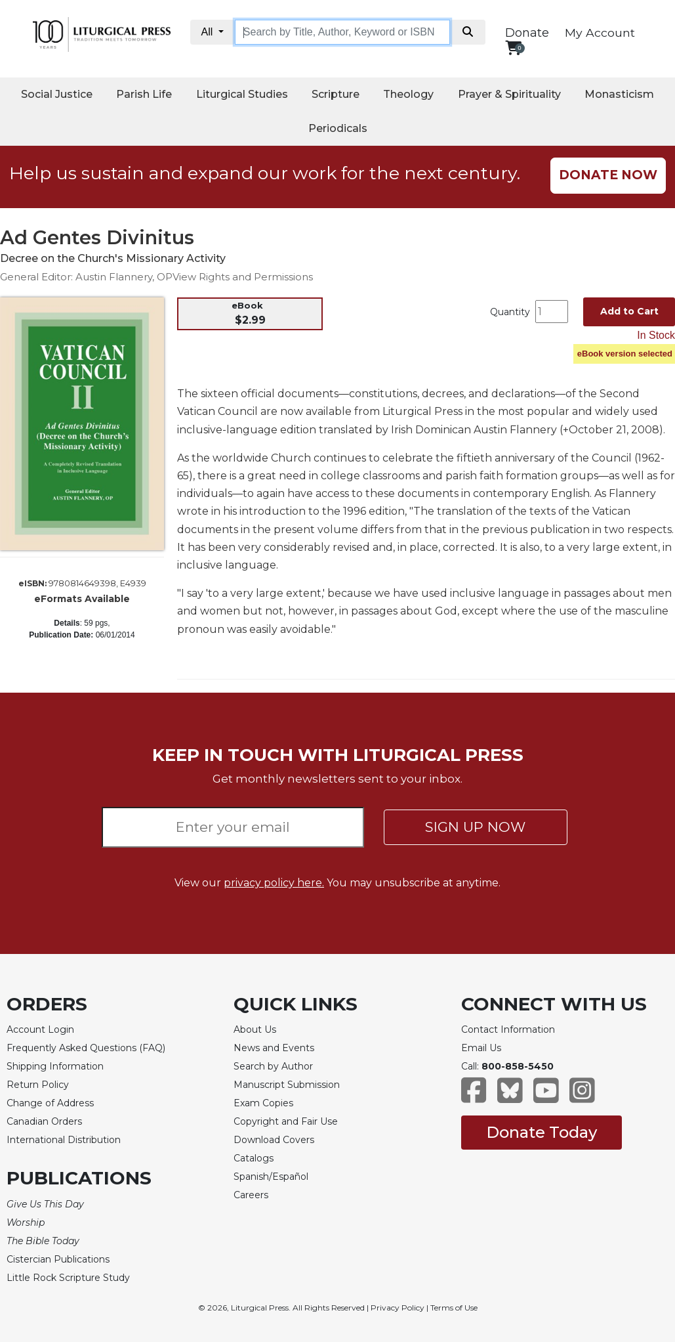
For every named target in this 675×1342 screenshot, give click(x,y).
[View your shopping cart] (513, 47)
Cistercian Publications (58, 1259)
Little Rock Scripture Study (68, 1278)
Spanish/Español (271, 1176)
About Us (255, 1029)
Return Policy (38, 1085)
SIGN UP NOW (475, 827)
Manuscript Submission (287, 1085)
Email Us (481, 1048)
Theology (408, 94)
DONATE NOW (608, 175)
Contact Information (508, 1029)
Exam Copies (263, 1103)
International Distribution (64, 1140)
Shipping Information (55, 1066)
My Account (600, 32)
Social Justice (56, 94)
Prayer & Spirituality (509, 94)
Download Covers (274, 1140)
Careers (251, 1195)
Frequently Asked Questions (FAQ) (86, 1048)
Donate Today (541, 1132)
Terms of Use (454, 1307)
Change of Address (50, 1103)
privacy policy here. (274, 883)
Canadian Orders (44, 1121)
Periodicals (337, 128)
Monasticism (619, 94)
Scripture (335, 94)
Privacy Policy (397, 1307)
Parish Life (144, 94)
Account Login (40, 1029)
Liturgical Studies (242, 94)
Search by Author (273, 1066)
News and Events (274, 1048)
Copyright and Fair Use (286, 1121)
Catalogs (254, 1158)
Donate (527, 33)
